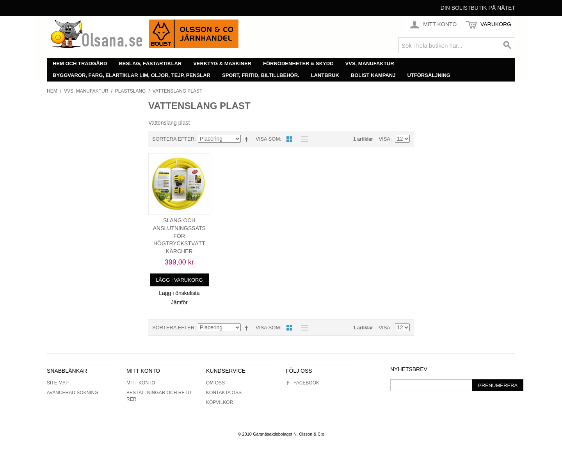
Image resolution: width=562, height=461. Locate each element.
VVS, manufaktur (369, 63)
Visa (384, 139)
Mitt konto (140, 383)
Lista (303, 139)
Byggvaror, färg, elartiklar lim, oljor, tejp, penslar (131, 75)
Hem (52, 91)
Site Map (58, 383)
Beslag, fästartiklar (150, 63)
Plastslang (130, 91)
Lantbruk (325, 75)
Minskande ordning (248, 139)
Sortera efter (173, 139)
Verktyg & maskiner (222, 63)
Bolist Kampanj (373, 75)
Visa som (268, 139)
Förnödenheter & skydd (298, 63)
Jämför (179, 302)
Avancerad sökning (72, 392)
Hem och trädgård (80, 63)
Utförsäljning (428, 75)
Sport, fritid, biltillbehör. (260, 75)
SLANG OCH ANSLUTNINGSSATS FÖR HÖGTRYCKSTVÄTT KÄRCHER (179, 235)
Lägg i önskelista (179, 293)
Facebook (302, 383)
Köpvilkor (219, 402)
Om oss (215, 383)
